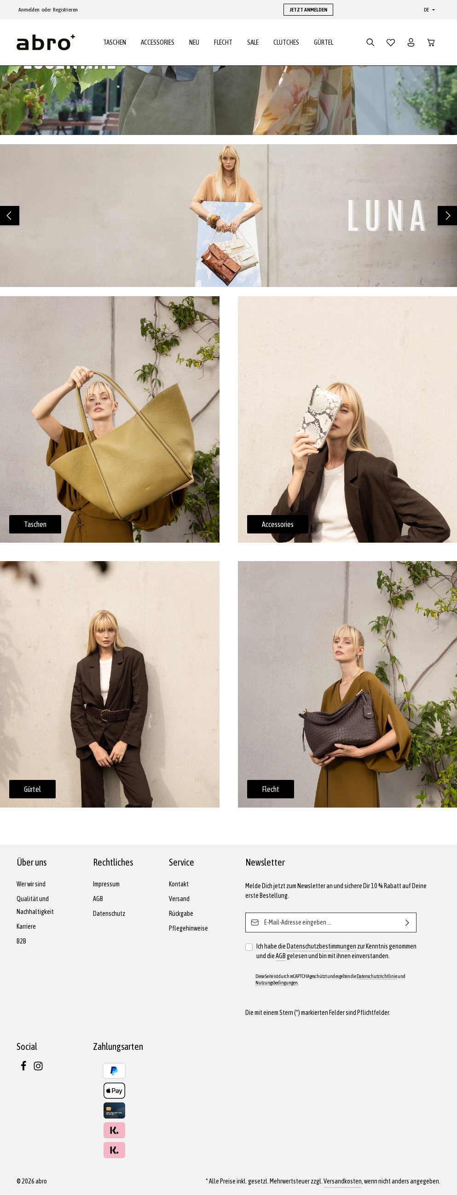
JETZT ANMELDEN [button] (308, 9)
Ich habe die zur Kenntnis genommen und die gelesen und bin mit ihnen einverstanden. (336, 951)
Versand (179, 898)
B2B (21, 941)
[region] (228, 215)
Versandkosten (343, 1181)
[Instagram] (38, 1068)
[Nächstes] (447, 215)
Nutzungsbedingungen (276, 982)
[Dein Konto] (411, 42)
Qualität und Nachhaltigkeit (35, 905)
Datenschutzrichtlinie (377, 976)
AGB (98, 898)
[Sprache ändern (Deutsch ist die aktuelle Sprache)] (428, 10)
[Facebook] (23, 1068)
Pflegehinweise (188, 928)
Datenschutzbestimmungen (321, 946)
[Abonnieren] (408, 922)
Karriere (26, 926)
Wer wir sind (31, 884)
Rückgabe (181, 913)
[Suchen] (370, 42)
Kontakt (179, 884)
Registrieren (65, 9)
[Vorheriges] (9, 215)
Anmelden (29, 9)
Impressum (106, 884)
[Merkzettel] (391, 42)
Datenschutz (109, 913)
